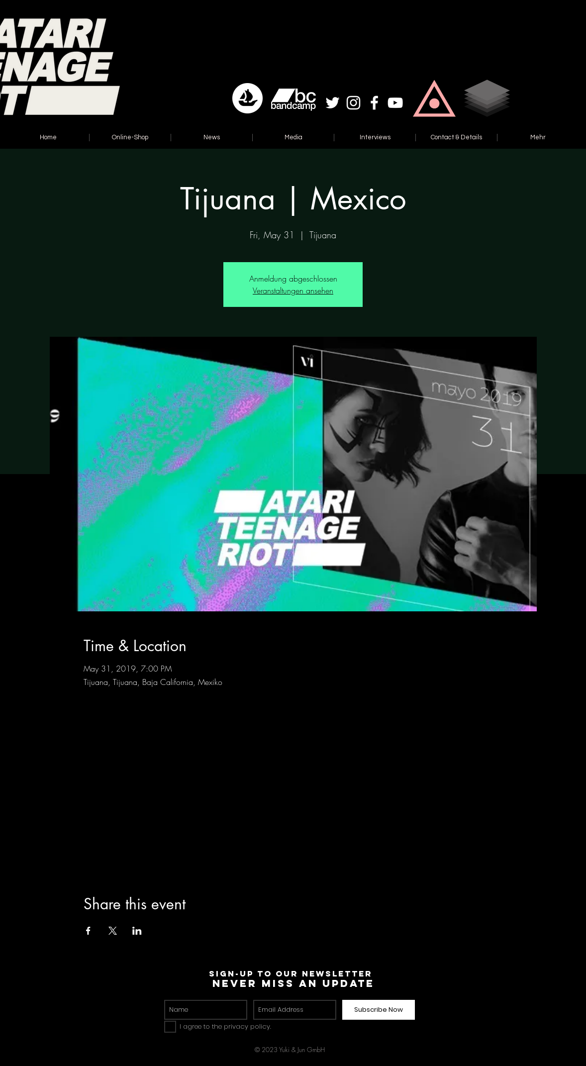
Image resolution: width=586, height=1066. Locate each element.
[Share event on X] (112, 931)
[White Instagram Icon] (353, 103)
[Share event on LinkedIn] (137, 931)
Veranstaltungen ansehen (293, 290)
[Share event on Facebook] (88, 931)
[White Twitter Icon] (332, 103)
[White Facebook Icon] (374, 103)
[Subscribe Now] (378, 1010)
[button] (434, 98)
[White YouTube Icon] (395, 103)
